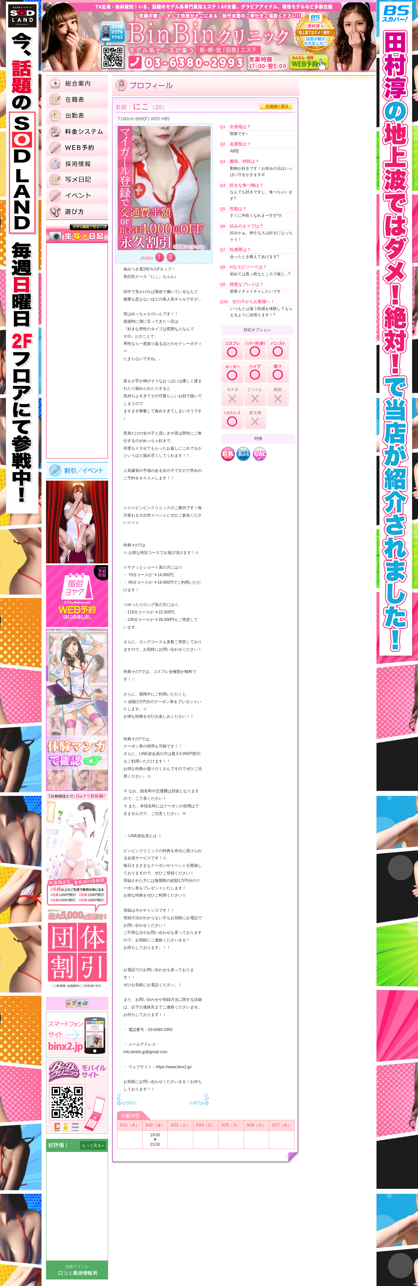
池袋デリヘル (77, 1266)
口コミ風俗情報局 (77, 1273)
